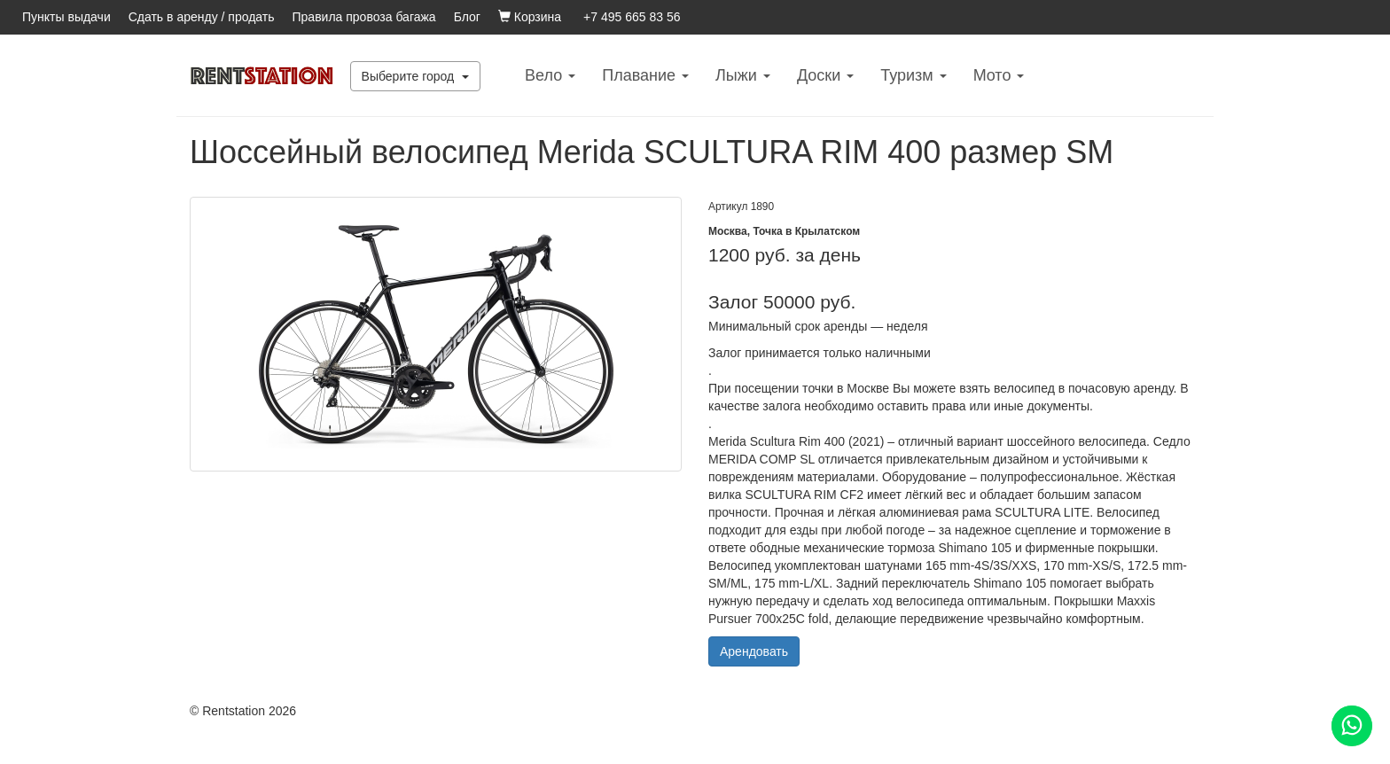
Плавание (645, 75)
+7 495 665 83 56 (631, 17)
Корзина (529, 17)
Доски (825, 75)
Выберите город (416, 76)
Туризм (913, 75)
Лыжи (742, 75)
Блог (467, 17)
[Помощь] (1351, 726)
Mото (999, 75)
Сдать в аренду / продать (202, 17)
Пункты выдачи (66, 17)
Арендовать (754, 651)
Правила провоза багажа (364, 17)
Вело (550, 75)
